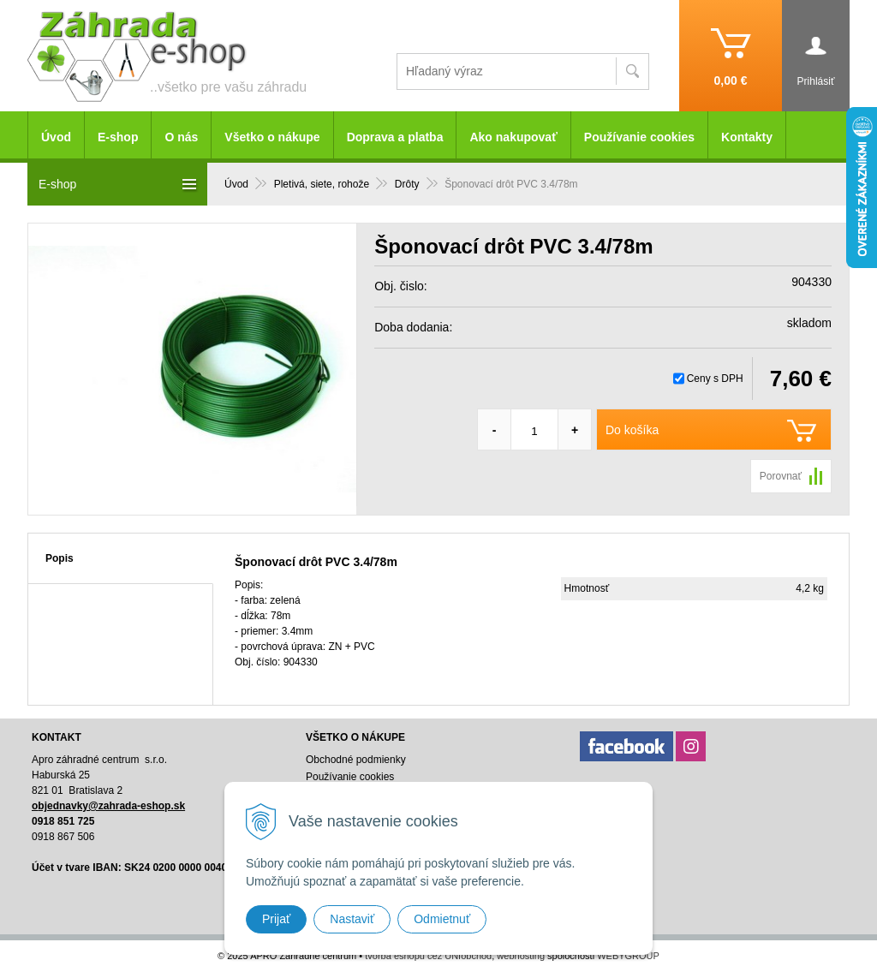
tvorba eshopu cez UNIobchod (428, 956)
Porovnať (781, 476)
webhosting (521, 956)
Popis (59, 558)
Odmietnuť (442, 919)
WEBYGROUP (628, 956)
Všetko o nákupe (271, 137)
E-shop (118, 137)
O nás (181, 137)
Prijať (276, 919)
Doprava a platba (395, 137)
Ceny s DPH (715, 379)
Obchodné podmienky (356, 760)
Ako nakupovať (513, 137)
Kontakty (747, 137)
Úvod (56, 137)
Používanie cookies (639, 137)
